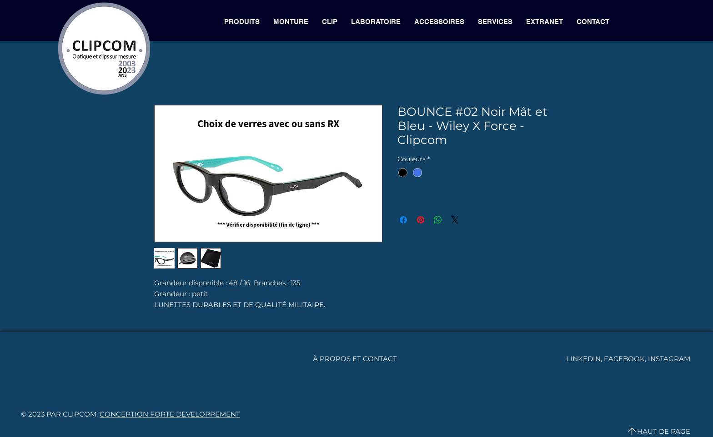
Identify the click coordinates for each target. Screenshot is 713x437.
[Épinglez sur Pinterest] (420, 219)
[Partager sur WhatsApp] (437, 219)
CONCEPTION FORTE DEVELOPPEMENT (170, 414)
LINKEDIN (583, 358)
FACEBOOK (624, 358)
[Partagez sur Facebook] (403, 219)
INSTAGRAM (669, 358)
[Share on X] (455, 219)
